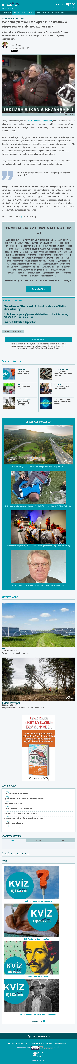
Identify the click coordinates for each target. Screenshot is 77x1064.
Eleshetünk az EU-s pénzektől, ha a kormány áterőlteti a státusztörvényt (35, 308)
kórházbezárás (17, 331)
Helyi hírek (43, 12)
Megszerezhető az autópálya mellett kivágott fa (23, 403)
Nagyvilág (58, 12)
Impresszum (20, 1043)
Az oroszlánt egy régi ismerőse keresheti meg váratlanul (63, 401)
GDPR (28, 1043)
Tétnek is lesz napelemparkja (15, 653)
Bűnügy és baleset (61, 369)
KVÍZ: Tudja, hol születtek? (38, 977)
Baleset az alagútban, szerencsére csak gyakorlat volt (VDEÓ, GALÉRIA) (38, 546)
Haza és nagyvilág (23, 12)
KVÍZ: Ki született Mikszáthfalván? (23, 373)
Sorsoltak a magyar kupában (13, 823)
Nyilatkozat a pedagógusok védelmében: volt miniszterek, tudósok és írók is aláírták (36, 315)
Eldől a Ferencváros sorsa (24, 387)
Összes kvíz (38, 1021)
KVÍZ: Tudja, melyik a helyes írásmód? (38, 939)
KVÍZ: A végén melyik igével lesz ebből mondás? (38, 1014)
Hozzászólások (38, 339)
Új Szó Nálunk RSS (24, 1048)
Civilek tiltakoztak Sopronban (20, 322)
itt (21, 216)
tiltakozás (6, 331)
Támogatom (38, 289)
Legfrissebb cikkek (38, 1036)
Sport (19, 384)
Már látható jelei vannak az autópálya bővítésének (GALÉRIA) (38, 466)
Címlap (7, 12)
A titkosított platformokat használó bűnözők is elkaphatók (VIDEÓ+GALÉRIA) (38, 506)
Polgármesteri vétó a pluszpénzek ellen (61, 387)
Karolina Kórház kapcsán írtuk (39, 121)
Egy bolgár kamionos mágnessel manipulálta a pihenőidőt (63, 373)
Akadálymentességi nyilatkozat (42, 1043)
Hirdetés (11, 1043)
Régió (4, 648)
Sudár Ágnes (15, 45)
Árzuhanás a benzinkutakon (13, 828)
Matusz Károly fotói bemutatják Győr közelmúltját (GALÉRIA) (38, 585)
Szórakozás (21, 369)
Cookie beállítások (60, 1043)
